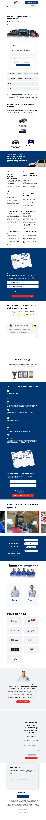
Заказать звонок (31, 2)
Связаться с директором (23, 701)
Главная (9, 9)
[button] (36, 336)
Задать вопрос (31, 757)
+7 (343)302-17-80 (35, 6)
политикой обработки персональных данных (22, 62)
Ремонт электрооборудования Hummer (18, 10)
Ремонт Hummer (16, 9)
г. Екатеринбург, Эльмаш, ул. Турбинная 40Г (20, 779)
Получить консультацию (23, 64)
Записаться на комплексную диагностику (23, 296)
